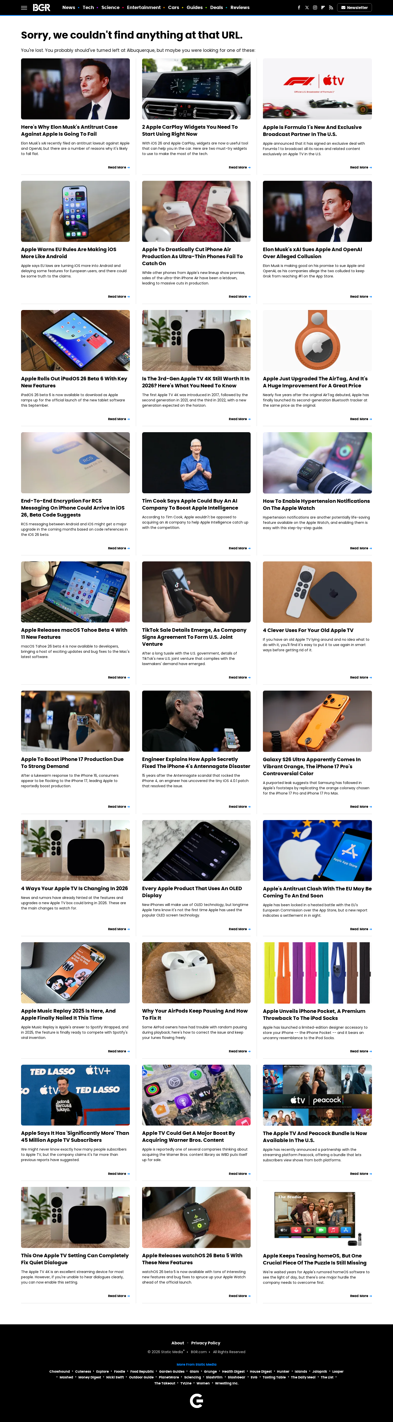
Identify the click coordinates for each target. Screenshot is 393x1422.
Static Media (172, 1352)
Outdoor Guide (141, 1377)
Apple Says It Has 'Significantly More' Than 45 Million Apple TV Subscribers (75, 1136)
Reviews (240, 7)
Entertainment (144, 7)
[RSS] (331, 8)
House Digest (261, 1371)
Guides (195, 7)
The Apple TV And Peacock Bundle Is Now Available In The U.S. (315, 1137)
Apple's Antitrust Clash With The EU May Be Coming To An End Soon (317, 892)
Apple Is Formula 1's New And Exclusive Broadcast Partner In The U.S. (312, 130)
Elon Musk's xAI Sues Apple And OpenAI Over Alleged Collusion (312, 253)
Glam (194, 1371)
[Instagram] (315, 8)
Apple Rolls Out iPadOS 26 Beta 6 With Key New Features (74, 382)
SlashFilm (214, 1377)
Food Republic (142, 1371)
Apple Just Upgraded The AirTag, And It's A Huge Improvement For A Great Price (315, 382)
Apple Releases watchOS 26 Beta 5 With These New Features (192, 1259)
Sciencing (192, 1377)
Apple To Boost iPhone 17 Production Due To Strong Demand (72, 762)
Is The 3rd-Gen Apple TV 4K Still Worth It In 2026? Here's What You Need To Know (195, 382)
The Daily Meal (303, 1377)
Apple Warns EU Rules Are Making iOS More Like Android (68, 253)
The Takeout (164, 1383)
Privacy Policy (205, 1343)
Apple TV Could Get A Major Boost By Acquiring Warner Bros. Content (188, 1136)
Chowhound (59, 1371)
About (177, 1343)
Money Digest (89, 1377)
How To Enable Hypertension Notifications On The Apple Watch (316, 504)
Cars (173, 7)
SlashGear (236, 1377)
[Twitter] (307, 8)
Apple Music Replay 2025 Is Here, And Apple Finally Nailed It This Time (68, 1014)
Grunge (210, 1371)
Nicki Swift (115, 1377)
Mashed (66, 1377)
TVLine (185, 1383)
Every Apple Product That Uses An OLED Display (192, 892)
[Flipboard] (323, 8)
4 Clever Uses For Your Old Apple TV (308, 630)
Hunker (283, 1371)
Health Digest (233, 1371)
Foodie (119, 1371)
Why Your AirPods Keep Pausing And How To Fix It (195, 1014)
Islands (301, 1371)
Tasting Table (274, 1377)
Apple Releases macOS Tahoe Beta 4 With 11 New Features (74, 633)
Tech (88, 7)
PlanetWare (169, 1377)
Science (111, 7)
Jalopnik (319, 1371)
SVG (254, 1377)
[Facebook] (299, 8)
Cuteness (83, 1371)
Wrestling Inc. (227, 1383)
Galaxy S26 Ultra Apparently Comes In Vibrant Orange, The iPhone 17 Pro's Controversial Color (312, 766)
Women (203, 1383)
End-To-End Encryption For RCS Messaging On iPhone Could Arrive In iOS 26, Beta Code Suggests (73, 508)
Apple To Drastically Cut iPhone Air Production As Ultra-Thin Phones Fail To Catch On (192, 256)
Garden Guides (171, 1371)
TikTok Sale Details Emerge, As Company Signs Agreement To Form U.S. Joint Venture (194, 637)
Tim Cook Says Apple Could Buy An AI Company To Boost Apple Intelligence (190, 504)
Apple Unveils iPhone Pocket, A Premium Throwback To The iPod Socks (314, 1014)
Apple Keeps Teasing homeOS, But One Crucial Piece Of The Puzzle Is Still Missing (315, 1259)
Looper (338, 1371)
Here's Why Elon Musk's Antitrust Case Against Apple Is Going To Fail (69, 130)
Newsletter (354, 7)
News (68, 7)
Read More (117, 167)
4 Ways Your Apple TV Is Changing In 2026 (74, 888)
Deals (216, 7)
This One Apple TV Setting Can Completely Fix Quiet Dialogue (75, 1259)
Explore (102, 1371)
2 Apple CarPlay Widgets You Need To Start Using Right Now (190, 130)
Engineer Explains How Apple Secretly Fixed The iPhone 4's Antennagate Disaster (196, 762)
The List (327, 1377)
